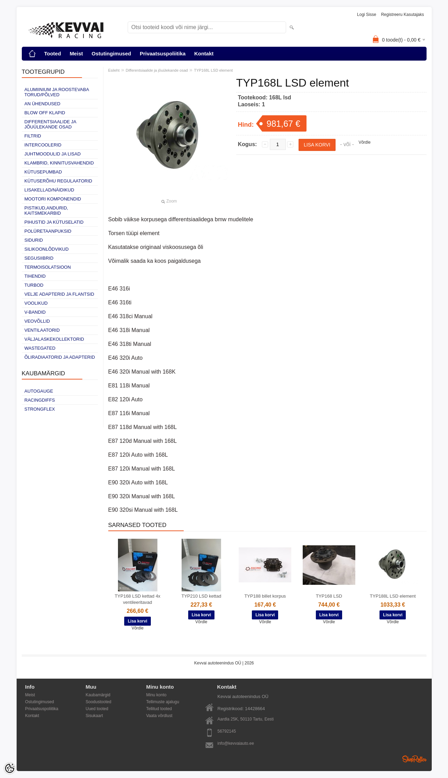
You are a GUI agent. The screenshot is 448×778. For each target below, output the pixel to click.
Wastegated (40, 348)
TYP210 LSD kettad (201, 596)
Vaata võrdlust (159, 715)
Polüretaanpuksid (48, 231)
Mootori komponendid (53, 199)
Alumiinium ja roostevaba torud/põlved (57, 92)
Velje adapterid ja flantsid (59, 294)
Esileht (114, 70)
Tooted (52, 53)
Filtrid (33, 135)
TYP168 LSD (329, 596)
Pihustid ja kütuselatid (54, 222)
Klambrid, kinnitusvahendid (59, 163)
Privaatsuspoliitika (163, 53)
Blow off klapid (45, 112)
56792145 (227, 731)
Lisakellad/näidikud (49, 190)
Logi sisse (366, 14)
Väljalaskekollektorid (54, 339)
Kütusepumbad (43, 172)
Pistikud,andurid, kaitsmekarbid (46, 210)
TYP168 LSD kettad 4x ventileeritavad (137, 599)
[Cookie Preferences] (9, 768)
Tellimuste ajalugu (162, 701)
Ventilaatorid (42, 330)
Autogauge (39, 391)
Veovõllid (37, 321)
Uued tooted (97, 708)
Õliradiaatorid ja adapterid (60, 357)
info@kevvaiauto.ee (236, 743)
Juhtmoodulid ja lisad (53, 154)
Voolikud (36, 303)
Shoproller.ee (414, 758)
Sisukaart (94, 715)
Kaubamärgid (98, 694)
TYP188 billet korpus (265, 596)
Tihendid (35, 276)
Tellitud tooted (159, 708)
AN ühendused (43, 103)
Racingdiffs (40, 400)
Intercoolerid (43, 144)
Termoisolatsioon (48, 267)
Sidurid (34, 240)
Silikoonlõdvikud (47, 249)
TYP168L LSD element (213, 70)
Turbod (34, 285)
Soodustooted (98, 701)
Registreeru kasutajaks (402, 14)
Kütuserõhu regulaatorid (58, 181)
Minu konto (156, 694)
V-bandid (35, 312)
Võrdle (364, 142)
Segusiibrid (39, 258)
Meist (76, 53)
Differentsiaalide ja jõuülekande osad (50, 124)
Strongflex (40, 409)
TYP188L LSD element (392, 596)
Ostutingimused (111, 53)
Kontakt (203, 53)
